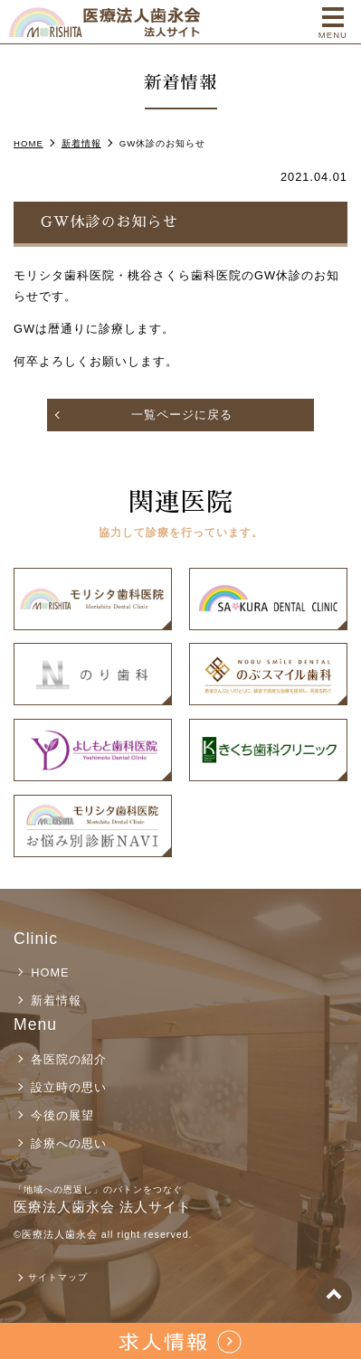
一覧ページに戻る (182, 414)
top (334, 1296)
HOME (50, 972)
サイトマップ (58, 1277)
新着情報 (56, 1000)
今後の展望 (62, 1115)
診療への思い (69, 1143)
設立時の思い (69, 1087)
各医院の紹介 (69, 1059)
